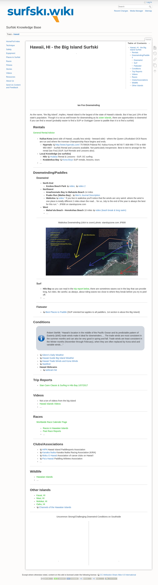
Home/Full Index (13, 41)
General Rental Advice (44, 132)
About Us (10, 81)
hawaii (16, 34)
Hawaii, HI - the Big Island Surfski (138, 49)
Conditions (136, 69)
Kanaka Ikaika (49, 452)
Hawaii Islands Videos (50, 404)
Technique (10, 45)
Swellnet (46, 364)
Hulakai (54, 156)
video (72, 186)
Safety (9, 49)
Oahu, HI (40, 504)
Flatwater (137, 66)
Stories (9, 69)
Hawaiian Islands (44, 477)
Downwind (138, 60)
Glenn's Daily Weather (53, 355)
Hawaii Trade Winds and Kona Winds (60, 361)
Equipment (10, 53)
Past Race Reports (52, 431)
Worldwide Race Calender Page (51, 422)
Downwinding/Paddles (140, 56)
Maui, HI (40, 498)
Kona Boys (68, 159)
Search (150, 7)
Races (9, 61)
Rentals (135, 52)
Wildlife (135, 83)
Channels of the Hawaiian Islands (55, 507)
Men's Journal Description (87, 195)
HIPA (44, 449)
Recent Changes (121, 11)
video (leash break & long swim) (111, 210)
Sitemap (148, 11)
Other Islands (137, 85)
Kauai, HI (40, 495)
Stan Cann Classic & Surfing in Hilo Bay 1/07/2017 (64, 385)
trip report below (81, 289)
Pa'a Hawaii (48, 458)
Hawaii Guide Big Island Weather (58, 358)
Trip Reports (137, 71)
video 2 (82, 186)
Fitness (9, 65)
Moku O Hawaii (49, 455)
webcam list (51, 370)
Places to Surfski (13, 57)
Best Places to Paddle (56, 312)
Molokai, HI (41, 501)
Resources (10, 77)
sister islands (105, 117)
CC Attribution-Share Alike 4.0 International (118, 575)
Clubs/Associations (140, 80)
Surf (135, 63)
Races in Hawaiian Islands (55, 428)
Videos (9, 73)
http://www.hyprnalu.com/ (68, 144)
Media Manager (136, 11)
